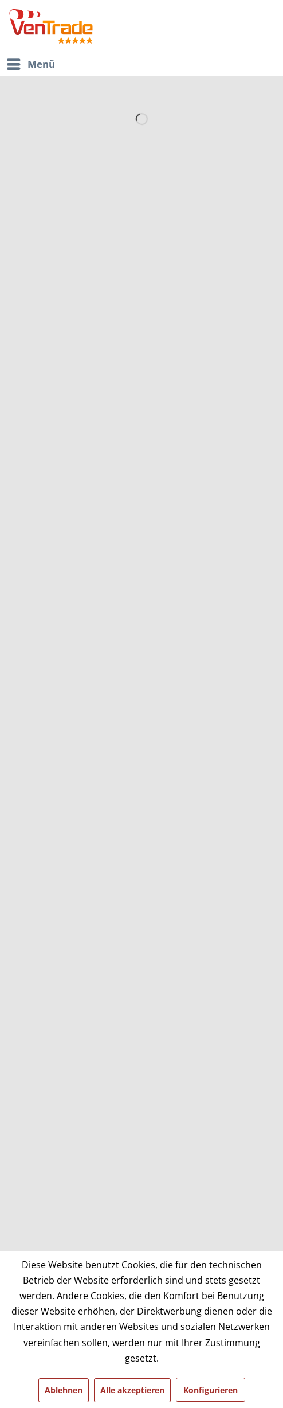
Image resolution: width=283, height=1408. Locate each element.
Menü (31, 63)
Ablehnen (63, 1389)
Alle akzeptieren (132, 1389)
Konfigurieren (210, 1389)
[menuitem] (140, 64)
